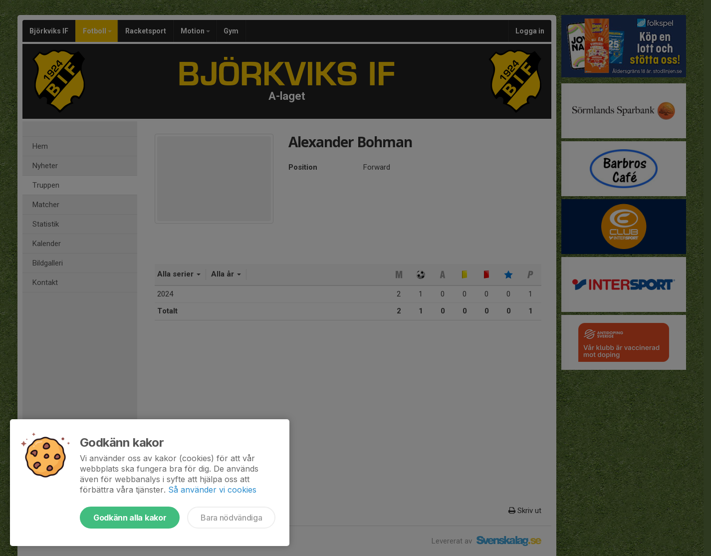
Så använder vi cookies (212, 490)
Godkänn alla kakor (129, 518)
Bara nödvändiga (231, 518)
